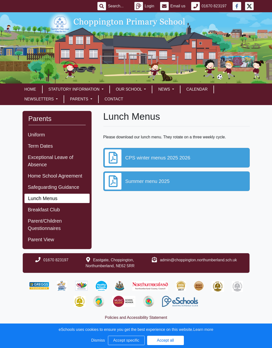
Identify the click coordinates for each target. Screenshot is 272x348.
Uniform (36, 134)
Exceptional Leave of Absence (50, 161)
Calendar (197, 89)
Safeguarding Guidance (53, 187)
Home (30, 89)
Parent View (41, 239)
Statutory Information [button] (74, 89)
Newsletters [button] (39, 99)
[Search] (118, 6)
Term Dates (40, 146)
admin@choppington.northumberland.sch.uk (198, 260)
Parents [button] (79, 99)
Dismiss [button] (98, 340)
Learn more (203, 329)
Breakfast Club (44, 209)
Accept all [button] (165, 340)
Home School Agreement (55, 176)
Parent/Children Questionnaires (45, 224)
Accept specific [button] (126, 340)
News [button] (164, 89)
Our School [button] (129, 89)
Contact (114, 99)
